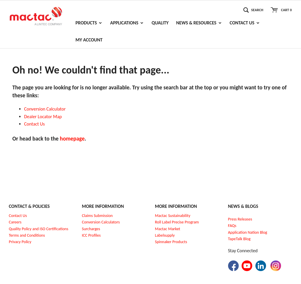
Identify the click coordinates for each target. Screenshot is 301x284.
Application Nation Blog (247, 232)
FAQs (232, 225)
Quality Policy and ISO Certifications (38, 228)
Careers (15, 222)
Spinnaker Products (171, 241)
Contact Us (18, 215)
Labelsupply (165, 235)
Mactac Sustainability (172, 215)
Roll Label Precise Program (177, 222)
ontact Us (36, 124)
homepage (72, 138)
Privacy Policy (20, 241)
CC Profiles (92, 235)
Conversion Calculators (101, 222)
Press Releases (240, 219)
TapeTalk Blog (239, 238)
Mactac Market (167, 228)
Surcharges (91, 228)
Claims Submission (97, 215)
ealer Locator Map (44, 116)
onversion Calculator (46, 109)
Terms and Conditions (27, 235)
